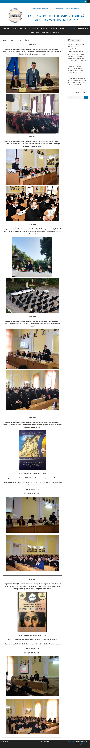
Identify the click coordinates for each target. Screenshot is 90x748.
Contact (56, 33)
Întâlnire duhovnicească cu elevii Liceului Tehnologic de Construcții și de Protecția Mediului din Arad (77, 90)
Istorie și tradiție (19, 28)
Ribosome (71, 741)
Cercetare (34, 33)
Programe (44, 28)
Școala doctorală (57, 28)
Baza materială (82, 28)
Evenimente (45, 33)
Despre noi (5, 28)
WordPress (84, 744)
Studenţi (71, 28)
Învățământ (32, 28)
